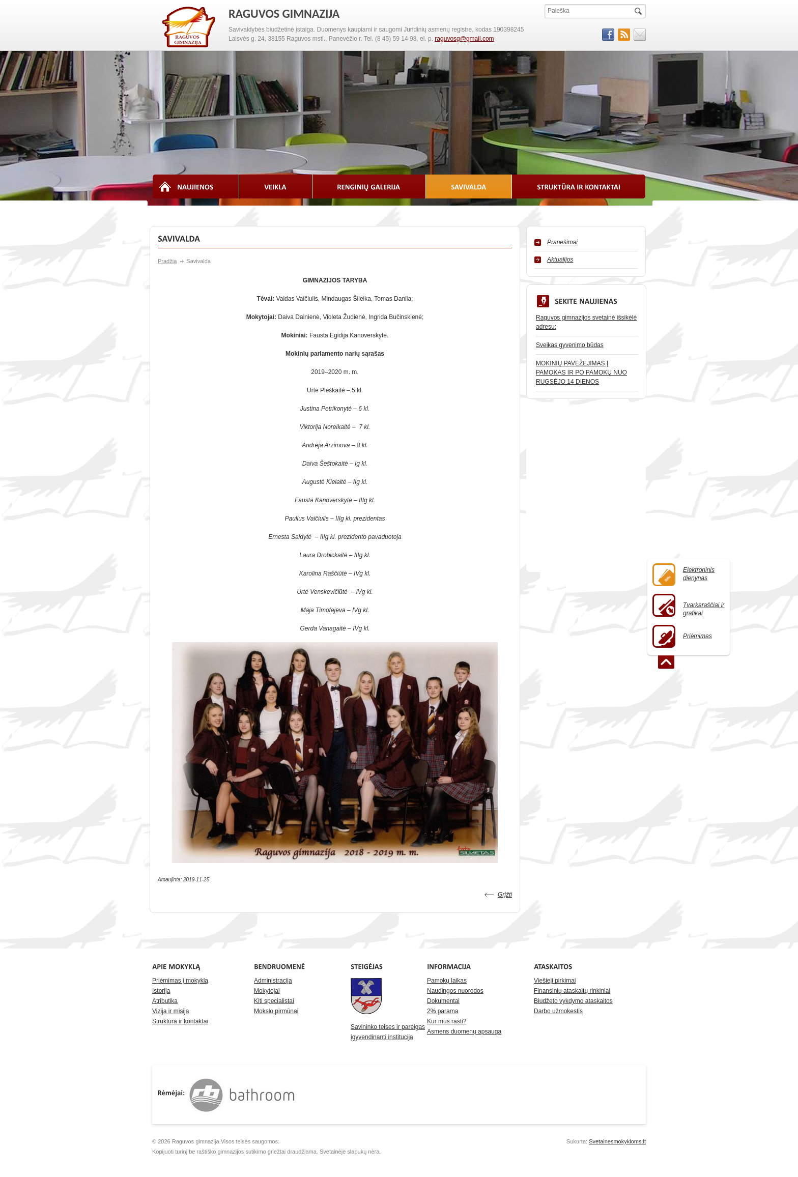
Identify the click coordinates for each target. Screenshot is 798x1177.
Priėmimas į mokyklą (180, 980)
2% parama (442, 1011)
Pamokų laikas (447, 980)
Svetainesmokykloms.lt (617, 1141)
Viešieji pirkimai (555, 980)
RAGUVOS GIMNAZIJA (189, 27)
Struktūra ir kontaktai (180, 1021)
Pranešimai (562, 242)
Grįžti (505, 894)
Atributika (165, 1000)
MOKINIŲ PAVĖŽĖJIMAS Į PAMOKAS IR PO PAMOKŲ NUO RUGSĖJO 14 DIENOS (581, 372)
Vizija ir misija (170, 1011)
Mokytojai (267, 990)
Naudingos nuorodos (455, 990)
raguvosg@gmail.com (464, 38)
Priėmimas (682, 636)
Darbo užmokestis (558, 1011)
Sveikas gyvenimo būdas (570, 345)
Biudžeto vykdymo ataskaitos (573, 1000)
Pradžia (167, 261)
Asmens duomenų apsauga (464, 1031)
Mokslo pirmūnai (276, 1011)
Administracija (273, 980)
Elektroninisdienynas (683, 574)
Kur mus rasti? (446, 1021)
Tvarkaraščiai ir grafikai (688, 605)
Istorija (161, 990)
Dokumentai (443, 1000)
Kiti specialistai (274, 1000)
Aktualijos (560, 259)
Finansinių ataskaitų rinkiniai (572, 990)
